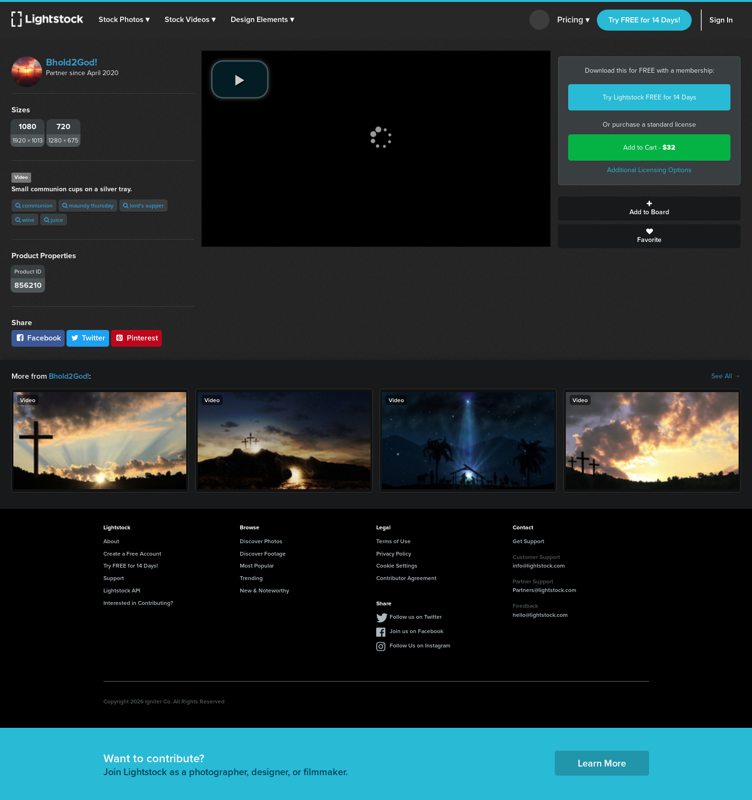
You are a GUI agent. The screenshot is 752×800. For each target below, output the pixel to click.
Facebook (38, 337)
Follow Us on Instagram (420, 645)
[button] (124, 19)
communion (34, 205)
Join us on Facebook (416, 631)
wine (24, 220)
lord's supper (143, 205)
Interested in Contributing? (138, 603)
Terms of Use (393, 541)
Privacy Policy (393, 553)
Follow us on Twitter (416, 617)
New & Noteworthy (264, 590)
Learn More (602, 763)
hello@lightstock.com (540, 615)
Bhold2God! (71, 62)
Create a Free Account (132, 553)
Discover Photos (261, 541)
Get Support (528, 541)
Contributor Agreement (406, 578)
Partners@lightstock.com (544, 590)
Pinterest (136, 337)
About (111, 541)
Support (113, 578)
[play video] (240, 79)
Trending (251, 578)
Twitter (88, 337)
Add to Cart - (649, 147)
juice (53, 220)
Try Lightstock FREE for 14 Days (649, 97)
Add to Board (649, 208)
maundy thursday (87, 205)
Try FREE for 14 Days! (644, 19)
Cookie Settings (396, 565)
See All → (726, 376)
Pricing (573, 20)
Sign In (721, 19)
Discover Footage (263, 553)
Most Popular (257, 565)
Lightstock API (121, 590)
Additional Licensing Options (649, 170)
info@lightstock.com (539, 565)
